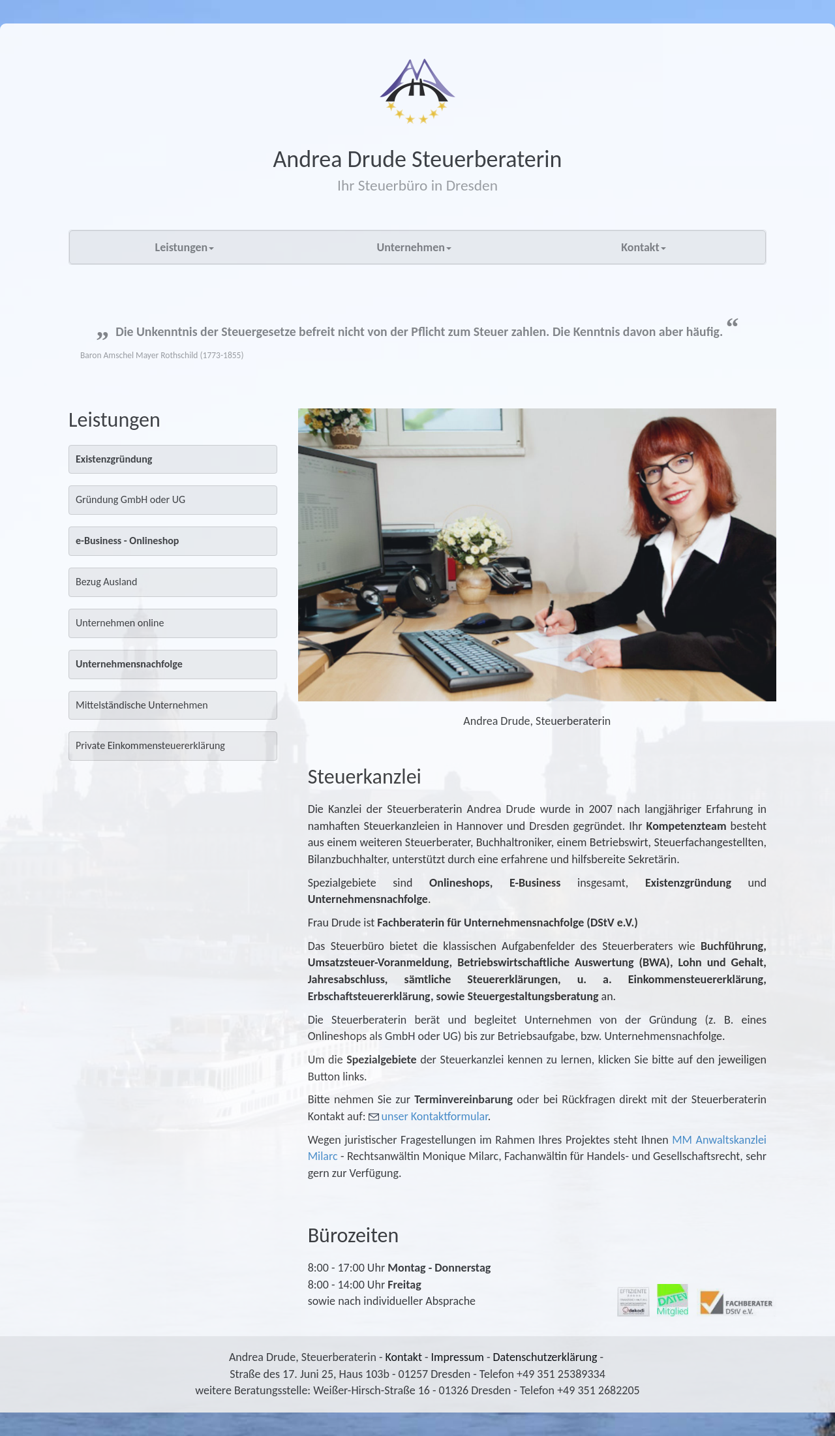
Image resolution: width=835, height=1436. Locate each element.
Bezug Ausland (106, 581)
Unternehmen (413, 247)
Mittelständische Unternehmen (142, 705)
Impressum (457, 1357)
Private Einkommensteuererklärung (150, 745)
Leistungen (185, 247)
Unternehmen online (120, 623)
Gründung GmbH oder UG (130, 499)
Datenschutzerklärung (545, 1357)
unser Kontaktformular (435, 1116)
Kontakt (643, 247)
